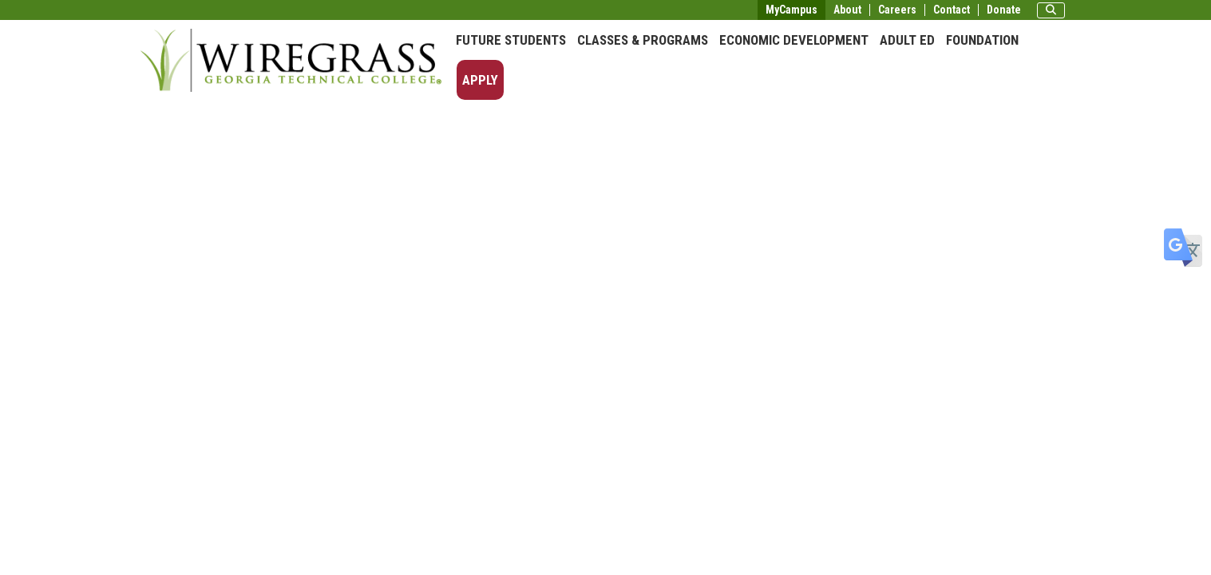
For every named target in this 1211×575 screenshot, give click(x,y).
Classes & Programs (642, 40)
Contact (951, 10)
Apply (480, 80)
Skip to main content (59, 11)
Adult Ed (907, 40)
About (847, 10)
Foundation (982, 40)
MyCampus (791, 9)
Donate (1004, 10)
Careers (897, 10)
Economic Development (794, 40)
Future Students (511, 40)
